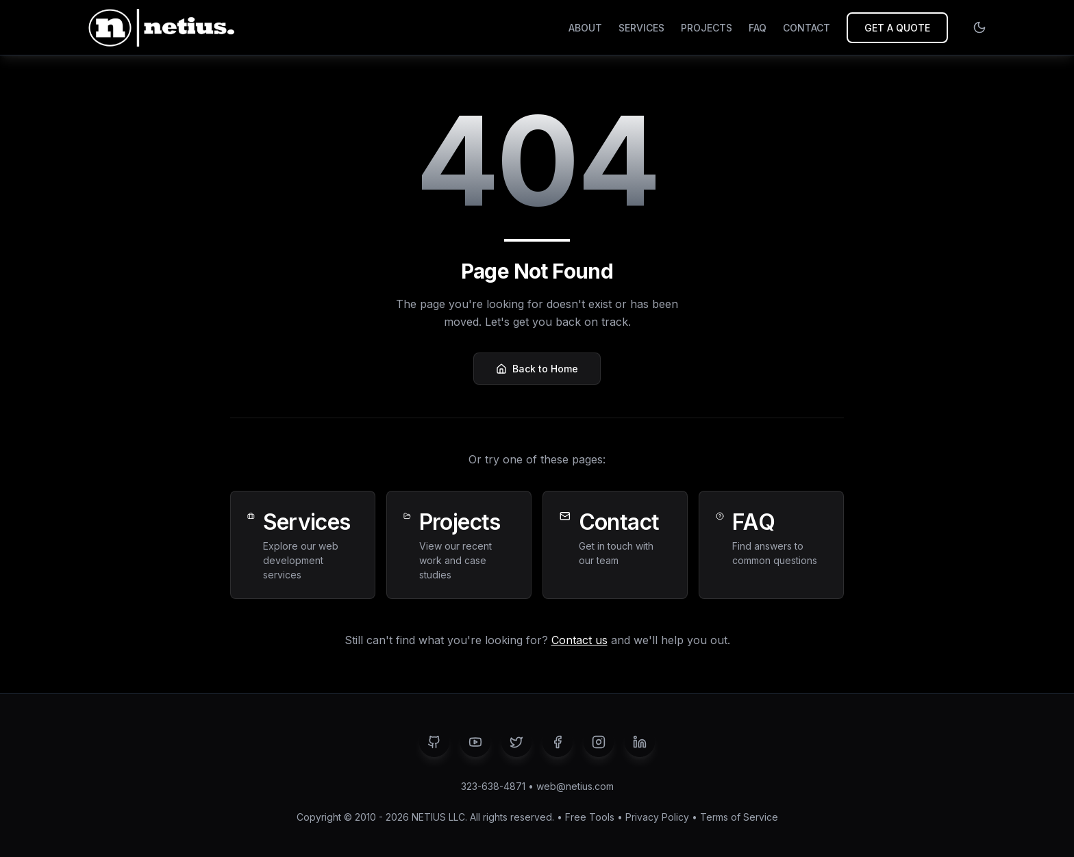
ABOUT (585, 28)
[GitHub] (434, 742)
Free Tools (589, 817)
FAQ (757, 28)
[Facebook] (557, 742)
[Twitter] (516, 742)
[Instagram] (599, 742)
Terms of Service (739, 817)
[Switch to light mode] (979, 27)
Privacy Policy (657, 817)
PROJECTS (706, 28)
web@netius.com (575, 786)
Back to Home (537, 368)
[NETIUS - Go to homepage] (159, 27)
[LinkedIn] (640, 742)
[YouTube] (475, 742)
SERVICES (641, 28)
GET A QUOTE (897, 28)
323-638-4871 (493, 786)
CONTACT (806, 28)
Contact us (579, 640)
